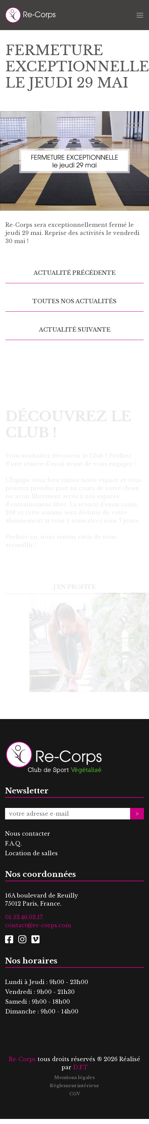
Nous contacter (27, 833)
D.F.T (80, 1067)
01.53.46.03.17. (24, 917)
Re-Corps (22, 1059)
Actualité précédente (74, 272)
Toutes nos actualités (74, 301)
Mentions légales (74, 1077)
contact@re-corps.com (38, 925)
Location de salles (31, 853)
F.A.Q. (13, 843)
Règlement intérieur (74, 1085)
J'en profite (74, 590)
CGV (74, 1093)
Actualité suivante (74, 329)
